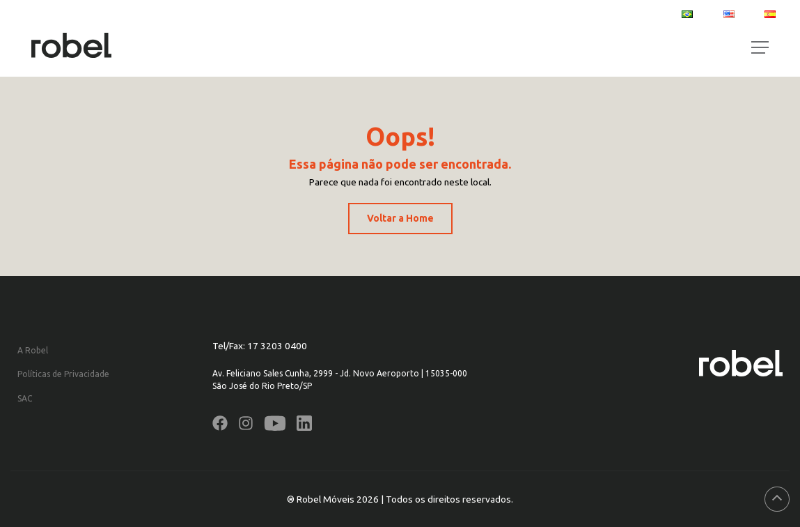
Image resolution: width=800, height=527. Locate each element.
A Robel (32, 350)
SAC (24, 398)
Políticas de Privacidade (63, 374)
